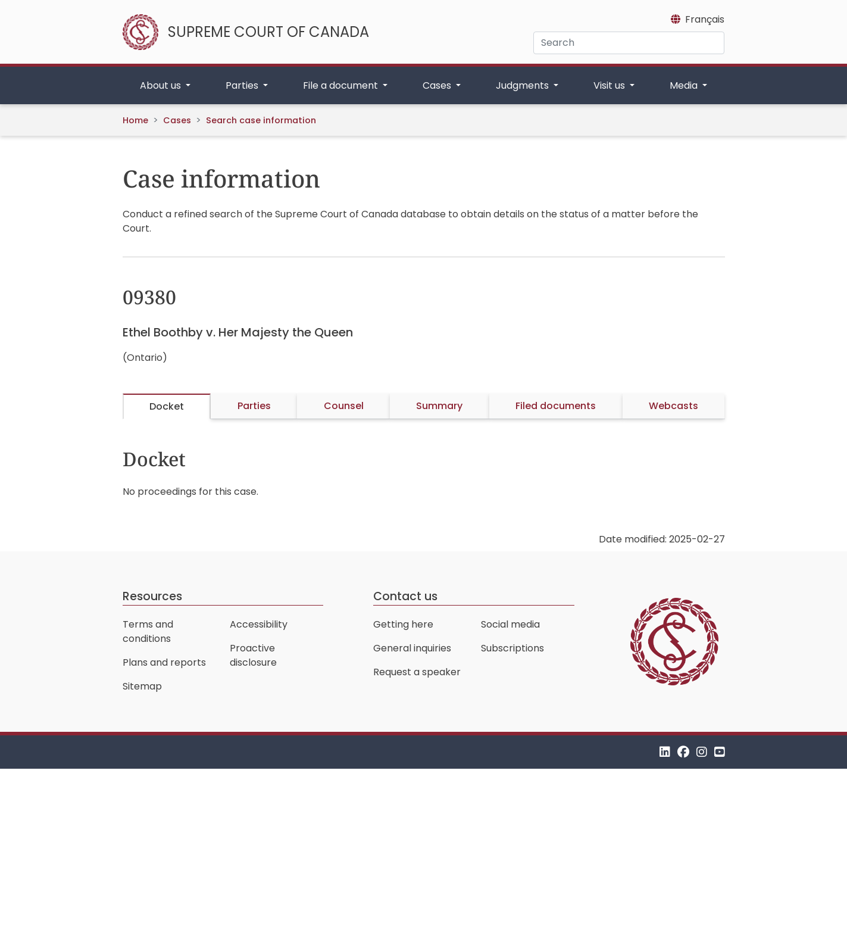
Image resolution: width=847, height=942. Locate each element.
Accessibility (258, 624)
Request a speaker (417, 672)
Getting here (403, 624)
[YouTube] (719, 752)
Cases (177, 120)
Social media (510, 624)
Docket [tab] (166, 406)
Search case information (261, 120)
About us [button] (161, 85)
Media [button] (685, 85)
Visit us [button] (610, 85)
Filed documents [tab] (555, 406)
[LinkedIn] (665, 752)
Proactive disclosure (253, 655)
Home (135, 120)
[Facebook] (683, 752)
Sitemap (142, 686)
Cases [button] (438, 85)
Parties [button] (243, 85)
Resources (152, 596)
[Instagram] (701, 752)
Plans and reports (164, 662)
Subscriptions (512, 648)
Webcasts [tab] (673, 406)
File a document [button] (341, 85)
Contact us (405, 596)
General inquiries (412, 648)
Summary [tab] (439, 406)
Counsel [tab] (344, 406)
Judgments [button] (523, 85)
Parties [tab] (254, 406)
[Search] (628, 43)
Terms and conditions (148, 631)
